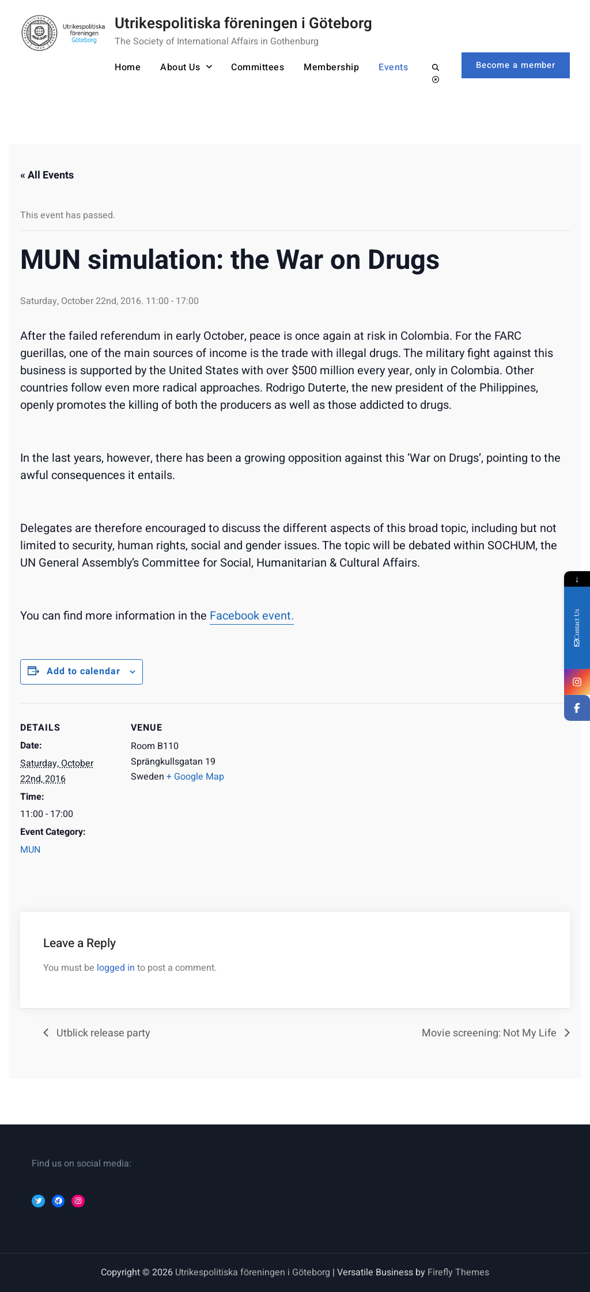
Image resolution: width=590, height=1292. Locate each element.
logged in (116, 968)
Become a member (514, 64)
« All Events (47, 175)
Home (125, 67)
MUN (30, 850)
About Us (177, 67)
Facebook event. (252, 615)
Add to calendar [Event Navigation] (84, 671)
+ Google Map (195, 777)
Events (390, 67)
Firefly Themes (458, 1272)
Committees (254, 67)
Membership (328, 67)
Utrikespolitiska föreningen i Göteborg (243, 24)
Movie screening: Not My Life (490, 1033)
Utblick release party (102, 1033)
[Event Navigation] (302, 782)
